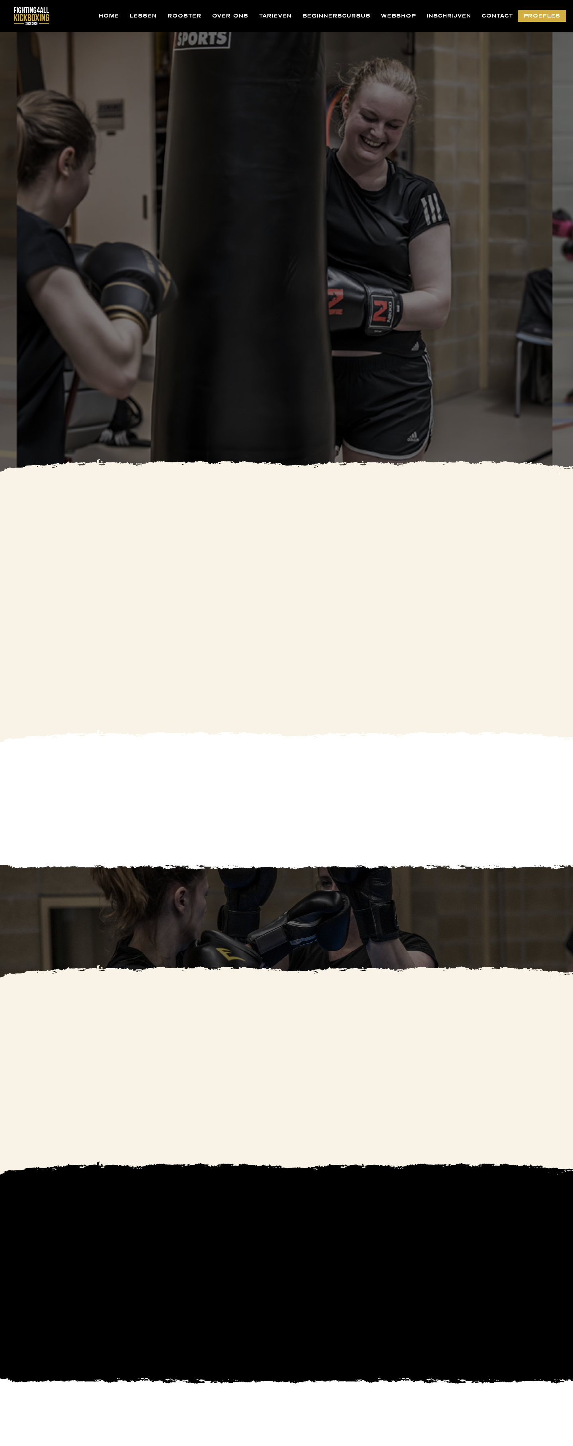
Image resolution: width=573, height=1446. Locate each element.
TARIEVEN (275, 16)
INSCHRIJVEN (449, 16)
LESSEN (143, 16)
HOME (109, 16)
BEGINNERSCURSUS (336, 16)
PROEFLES (542, 16)
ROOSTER (184, 16)
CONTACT (497, 16)
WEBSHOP (398, 16)
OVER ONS (230, 16)
